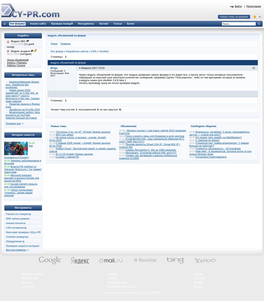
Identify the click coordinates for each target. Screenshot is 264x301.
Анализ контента (15, 223)
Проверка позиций (32, 274)
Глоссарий (199, 278)
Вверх (240, 287)
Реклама (112, 274)
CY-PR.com (141, 292)
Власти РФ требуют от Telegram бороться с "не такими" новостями (23, 169)
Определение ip (15, 241)
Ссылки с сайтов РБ (67, 157)
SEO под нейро (64, 134)
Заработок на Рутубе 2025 (24, 109)
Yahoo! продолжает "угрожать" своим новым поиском (18, 193)
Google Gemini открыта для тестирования (20, 185)
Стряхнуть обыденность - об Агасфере (218, 148)
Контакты (27, 282)
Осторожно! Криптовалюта (210, 157)
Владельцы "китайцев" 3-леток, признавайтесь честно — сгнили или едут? (219, 133)
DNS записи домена (17, 218)
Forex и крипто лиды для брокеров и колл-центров (154, 136)
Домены (198, 282)
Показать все (13, 123)
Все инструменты (16, 250)
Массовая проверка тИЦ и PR (23, 232)
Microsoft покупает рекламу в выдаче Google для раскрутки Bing (21, 178)
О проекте (28, 286)
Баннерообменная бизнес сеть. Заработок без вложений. (22, 85)
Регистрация (253, 6)
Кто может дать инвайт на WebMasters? (218, 137)
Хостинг (197, 286)
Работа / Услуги (16, 65)
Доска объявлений (18, 60)
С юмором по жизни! (207, 140)
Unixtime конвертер (17, 236)
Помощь (112, 278)
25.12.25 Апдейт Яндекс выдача (74, 154)
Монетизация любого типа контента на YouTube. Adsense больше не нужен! (23, 115)
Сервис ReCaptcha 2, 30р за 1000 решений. (150, 150)
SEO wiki (198, 274)
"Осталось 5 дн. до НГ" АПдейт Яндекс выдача (83, 132)
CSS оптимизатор (16, 227)
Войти (238, 6)
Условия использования (121, 286)
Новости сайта (30, 278)
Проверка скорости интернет (23, 246)
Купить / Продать (17, 62)
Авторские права (117, 282)
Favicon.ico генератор (18, 214)
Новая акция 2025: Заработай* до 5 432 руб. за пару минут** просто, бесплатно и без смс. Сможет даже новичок (23, 96)
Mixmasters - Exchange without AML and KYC (151, 152)
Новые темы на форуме (234, 16)
